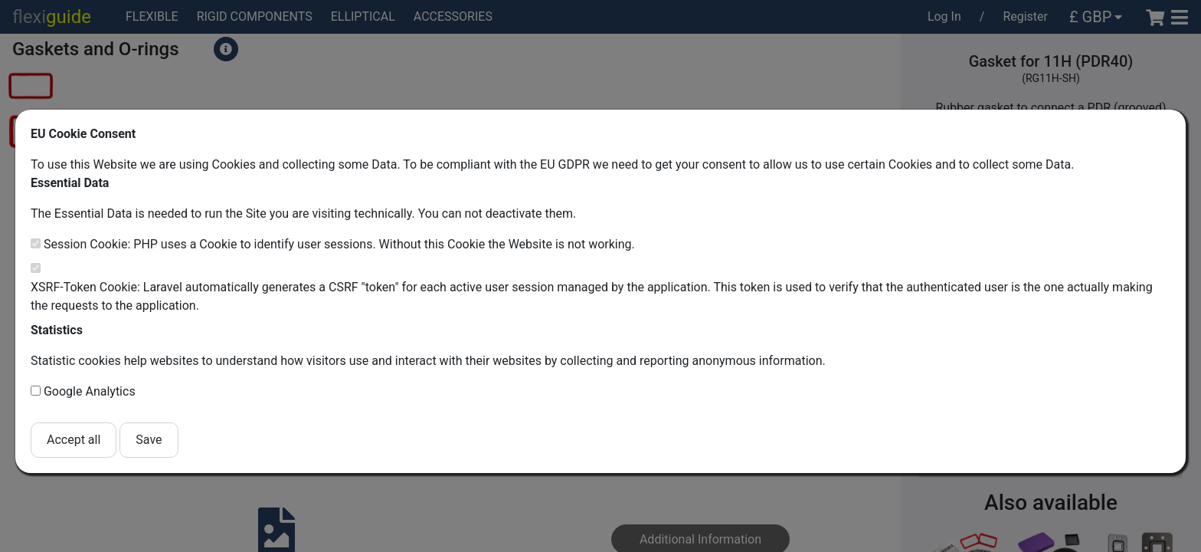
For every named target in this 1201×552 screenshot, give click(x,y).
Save (149, 439)
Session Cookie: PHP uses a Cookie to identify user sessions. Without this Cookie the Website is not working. (339, 244)
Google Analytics (90, 391)
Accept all (73, 439)
